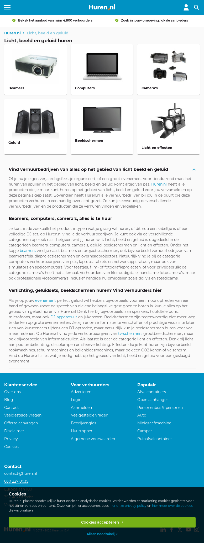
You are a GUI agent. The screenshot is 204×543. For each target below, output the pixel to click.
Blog (8, 399)
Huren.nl (159, 184)
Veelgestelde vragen (22, 415)
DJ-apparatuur (63, 317)
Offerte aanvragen (21, 423)
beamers (28, 250)
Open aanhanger (152, 399)
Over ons (12, 391)
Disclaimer (14, 431)
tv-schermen (129, 333)
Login (76, 399)
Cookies (11, 446)
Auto (141, 415)
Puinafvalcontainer (154, 438)
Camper (144, 431)
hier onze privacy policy (128, 506)
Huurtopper (81, 431)
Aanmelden (81, 407)
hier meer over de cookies (172, 506)
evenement (45, 300)
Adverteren (81, 391)
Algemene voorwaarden (93, 438)
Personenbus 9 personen (160, 407)
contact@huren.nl (20, 473)
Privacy (11, 438)
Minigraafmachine (154, 423)
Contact (11, 407)
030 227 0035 (16, 481)
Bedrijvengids (83, 423)
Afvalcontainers (151, 391)
